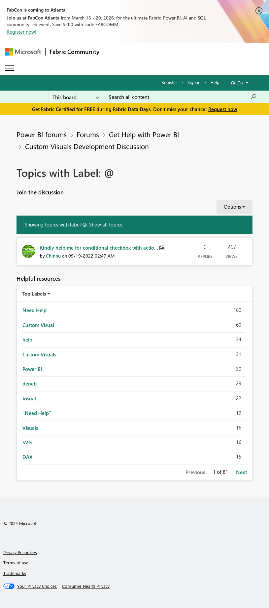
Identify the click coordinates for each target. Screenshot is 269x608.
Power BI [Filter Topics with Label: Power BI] (32, 369)
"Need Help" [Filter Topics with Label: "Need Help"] (36, 413)
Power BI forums (42, 134)
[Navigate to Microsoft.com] (23, 52)
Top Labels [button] (34, 293)
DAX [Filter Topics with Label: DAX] (27, 457)
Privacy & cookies (20, 552)
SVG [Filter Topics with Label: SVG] (27, 442)
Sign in (193, 82)
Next (241, 472)
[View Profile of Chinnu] (53, 256)
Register (169, 82)
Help (215, 82)
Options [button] (232, 206)
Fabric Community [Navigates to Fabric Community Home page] (74, 52)
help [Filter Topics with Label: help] (27, 339)
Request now (222, 109)
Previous (195, 472)
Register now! (21, 31)
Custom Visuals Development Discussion (87, 146)
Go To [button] (237, 82)
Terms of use (15, 562)
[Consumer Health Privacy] (86, 586)
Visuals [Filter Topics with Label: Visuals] (30, 428)
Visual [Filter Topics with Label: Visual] (29, 398)
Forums (88, 134)
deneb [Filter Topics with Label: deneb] (29, 383)
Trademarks (14, 573)
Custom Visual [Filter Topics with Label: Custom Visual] (38, 325)
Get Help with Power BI (144, 134)
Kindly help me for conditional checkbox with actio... (99, 247)
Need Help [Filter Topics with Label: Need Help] (34, 310)
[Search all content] (182, 97)
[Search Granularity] (76, 97)
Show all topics (105, 224)
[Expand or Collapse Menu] (9, 68)
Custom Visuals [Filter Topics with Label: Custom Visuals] (39, 354)
